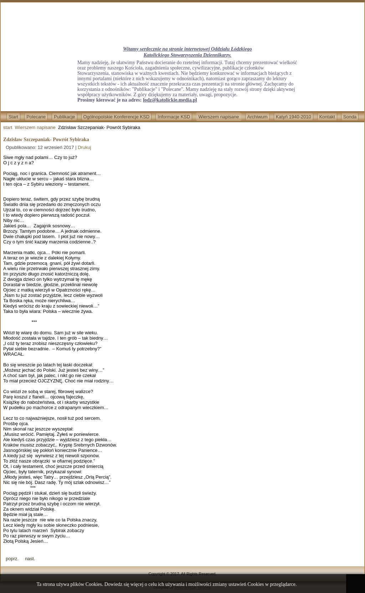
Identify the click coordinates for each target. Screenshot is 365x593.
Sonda (350, 116)
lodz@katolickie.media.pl (170, 100)
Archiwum (257, 116)
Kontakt (327, 116)
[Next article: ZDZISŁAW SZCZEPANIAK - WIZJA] (29, 558)
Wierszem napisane (218, 116)
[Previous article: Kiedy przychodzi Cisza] (12, 558)
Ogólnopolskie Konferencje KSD (116, 116)
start (7, 127)
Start (13, 116)
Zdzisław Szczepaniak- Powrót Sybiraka (46, 139)
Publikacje (64, 116)
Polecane (36, 116)
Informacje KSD (174, 116)
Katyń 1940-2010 (293, 116)
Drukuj (84, 147)
